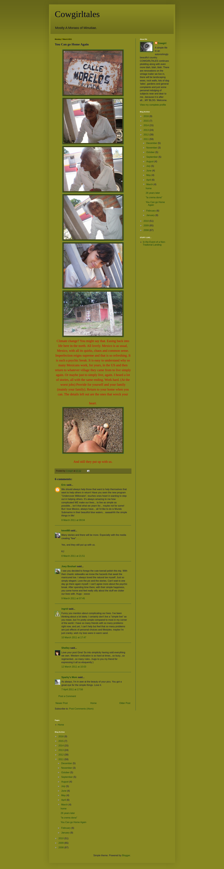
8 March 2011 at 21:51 (73, 556)
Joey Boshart (68, 566)
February (151, 210)
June (149, 170)
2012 (146, 134)
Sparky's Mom (69, 677)
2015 (146, 121)
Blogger (126, 855)
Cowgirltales (77, 14)
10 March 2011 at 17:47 (73, 637)
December (152, 143)
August (150, 161)
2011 (146, 139)
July (148, 166)
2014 (146, 125)
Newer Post (62, 703)
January (150, 215)
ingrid (64, 609)
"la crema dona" (154, 197)
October (150, 152)
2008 (146, 230)
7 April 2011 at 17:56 (72, 689)
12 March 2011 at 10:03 (73, 666)
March (149, 184)
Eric (63, 485)
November (152, 147)
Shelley (65, 648)
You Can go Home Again (73, 822)
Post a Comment (67, 696)
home (149, 188)
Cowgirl (162, 43)
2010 (146, 221)
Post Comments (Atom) (81, 708)
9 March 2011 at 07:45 (73, 598)
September (152, 157)
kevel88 (65, 530)
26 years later (153, 193)
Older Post (124, 703)
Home (93, 703)
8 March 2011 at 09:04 (73, 520)
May (148, 175)
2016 (146, 116)
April (149, 180)
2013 (146, 130)
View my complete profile (153, 105)
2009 (146, 225)
